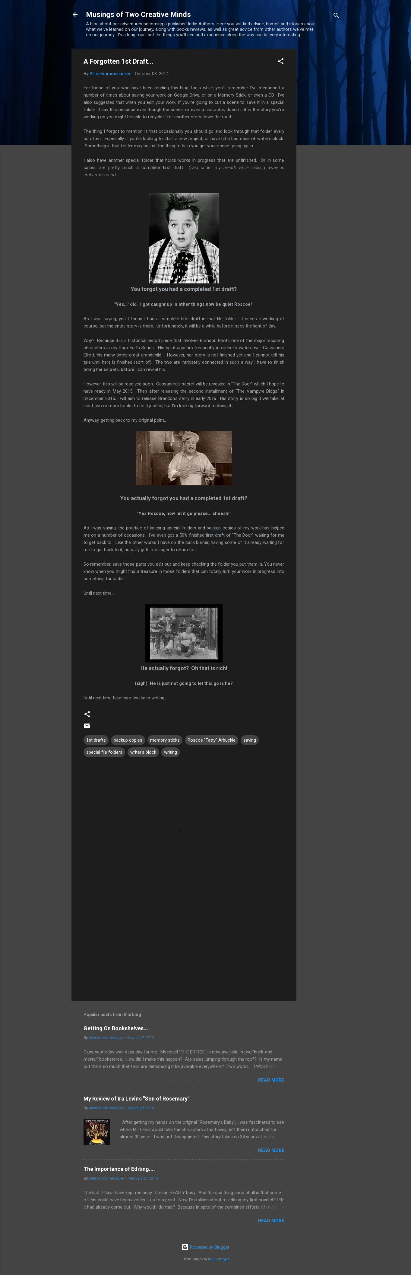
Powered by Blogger (205, 1247)
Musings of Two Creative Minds (138, 14)
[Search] (336, 16)
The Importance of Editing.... (119, 1169)
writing (170, 752)
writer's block (143, 752)
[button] (280, 62)
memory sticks (165, 740)
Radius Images (218, 1259)
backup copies (128, 740)
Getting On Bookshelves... (116, 1028)
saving (249, 740)
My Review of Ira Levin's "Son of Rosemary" (136, 1098)
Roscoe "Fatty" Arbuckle (212, 740)
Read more (271, 1080)
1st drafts (96, 740)
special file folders (104, 752)
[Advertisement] (320, 139)
